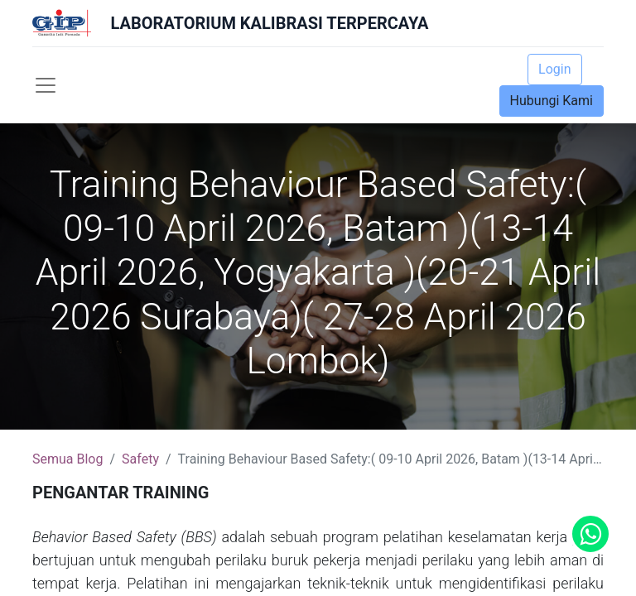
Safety (140, 459)
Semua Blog (67, 459)
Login (554, 69)
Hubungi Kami (551, 100)
